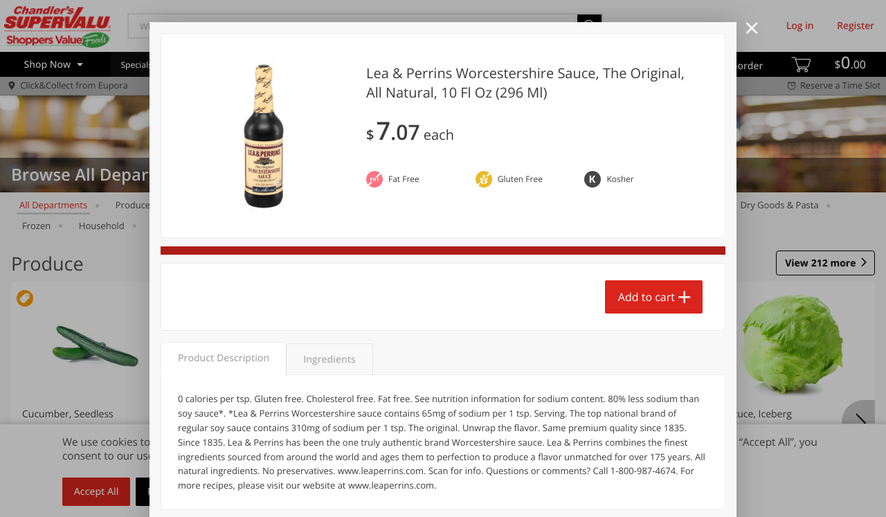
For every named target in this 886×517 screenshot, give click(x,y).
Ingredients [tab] (329, 359)
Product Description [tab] (223, 358)
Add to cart (646, 297)
